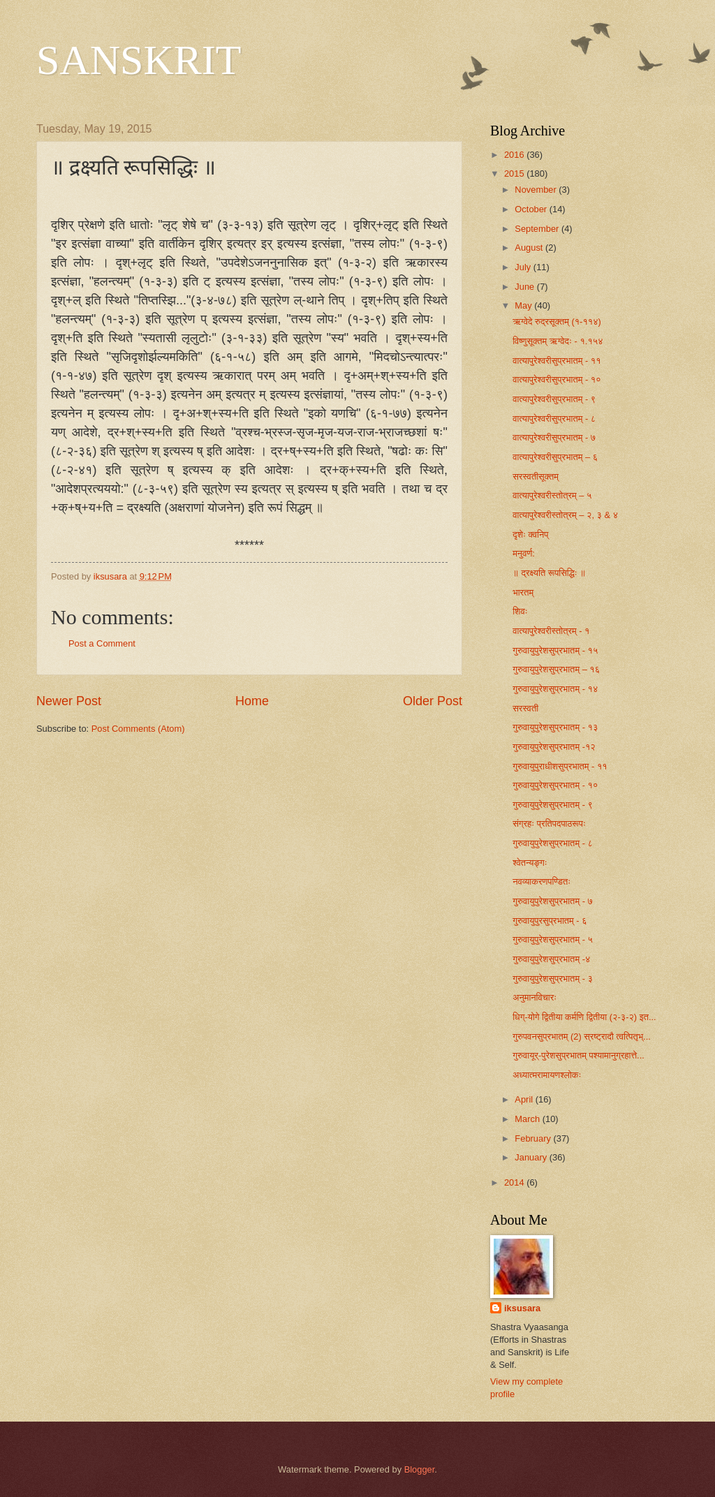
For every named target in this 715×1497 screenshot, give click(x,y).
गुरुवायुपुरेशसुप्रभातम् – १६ (556, 669)
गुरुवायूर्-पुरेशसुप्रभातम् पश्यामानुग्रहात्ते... (578, 1055)
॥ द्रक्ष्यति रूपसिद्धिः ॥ (549, 573)
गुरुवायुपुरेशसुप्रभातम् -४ (551, 959)
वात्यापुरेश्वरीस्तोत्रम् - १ (551, 631)
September (538, 228)
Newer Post (68, 701)
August (530, 247)
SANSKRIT (138, 60)
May (524, 305)
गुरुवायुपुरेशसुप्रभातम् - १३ (555, 727)
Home (252, 701)
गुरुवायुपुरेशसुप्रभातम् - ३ (553, 978)
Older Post (432, 701)
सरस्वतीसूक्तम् (536, 476)
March (528, 1119)
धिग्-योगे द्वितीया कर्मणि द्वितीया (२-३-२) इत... (584, 1017)
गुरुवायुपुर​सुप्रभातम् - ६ (550, 920)
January (532, 1157)
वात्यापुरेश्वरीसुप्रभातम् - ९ (554, 399)
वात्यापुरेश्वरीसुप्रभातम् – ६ (555, 457)
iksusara (522, 1308)
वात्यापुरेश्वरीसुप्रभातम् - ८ (554, 418)
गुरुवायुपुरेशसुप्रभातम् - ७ (553, 901)
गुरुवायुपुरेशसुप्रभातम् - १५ (555, 650)
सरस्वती (525, 708)
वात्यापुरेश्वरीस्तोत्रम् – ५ (552, 495)
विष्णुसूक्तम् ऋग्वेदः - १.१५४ (558, 341)
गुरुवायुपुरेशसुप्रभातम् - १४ (555, 689)
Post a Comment (101, 643)
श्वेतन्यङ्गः (530, 862)
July (524, 267)
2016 (515, 154)
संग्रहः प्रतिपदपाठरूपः (549, 823)
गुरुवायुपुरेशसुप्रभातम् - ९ (553, 804)
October (532, 209)
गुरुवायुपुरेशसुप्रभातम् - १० (555, 785)
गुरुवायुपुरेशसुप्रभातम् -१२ (554, 747)
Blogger (419, 1469)
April (525, 1099)
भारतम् (523, 592)
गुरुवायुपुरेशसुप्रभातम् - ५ (553, 939)
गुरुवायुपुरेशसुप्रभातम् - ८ (553, 843)
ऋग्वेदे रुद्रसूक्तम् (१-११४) (557, 321)
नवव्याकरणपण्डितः (541, 881)
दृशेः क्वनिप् (530, 534)
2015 (515, 173)
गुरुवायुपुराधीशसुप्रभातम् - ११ (560, 766)
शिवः (520, 611)
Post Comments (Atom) (138, 728)
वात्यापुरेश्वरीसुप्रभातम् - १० (556, 379)
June (526, 286)
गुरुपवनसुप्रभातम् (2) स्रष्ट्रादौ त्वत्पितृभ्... (582, 1036)
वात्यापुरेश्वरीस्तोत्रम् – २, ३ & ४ (565, 515)
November (537, 189)
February (534, 1138)
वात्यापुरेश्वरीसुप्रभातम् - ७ (554, 437)
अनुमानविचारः (534, 997)
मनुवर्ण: (524, 553)
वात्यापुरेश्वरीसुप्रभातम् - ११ (556, 360)
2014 (515, 1182)
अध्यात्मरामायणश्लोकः (547, 1075)
